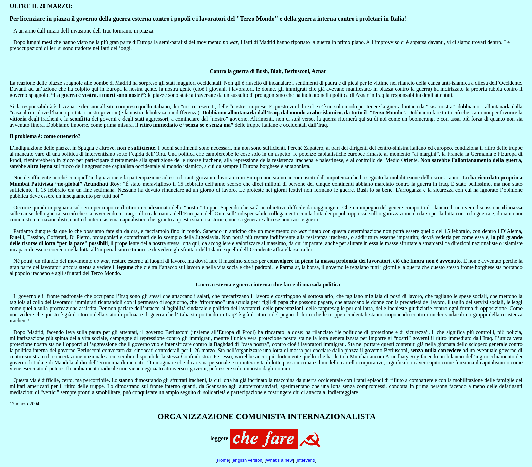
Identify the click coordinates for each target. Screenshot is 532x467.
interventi (306, 460)
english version (247, 460)
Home (223, 460)
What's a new (279, 460)
